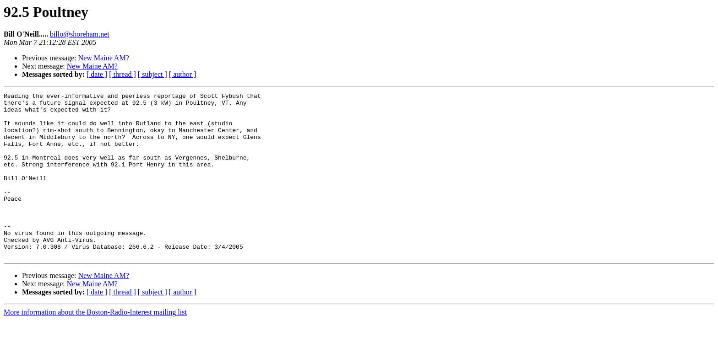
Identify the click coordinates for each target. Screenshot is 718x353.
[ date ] (97, 74)
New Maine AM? (103, 58)
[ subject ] (152, 74)
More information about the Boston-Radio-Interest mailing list (95, 345)
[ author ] (182, 74)
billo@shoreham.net (79, 34)
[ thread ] (122, 74)
